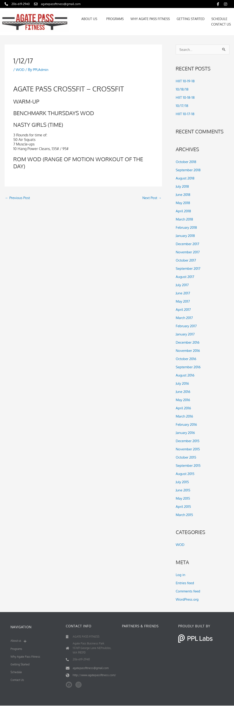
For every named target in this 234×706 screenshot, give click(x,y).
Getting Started (191, 19)
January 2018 (186, 236)
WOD (20, 69)
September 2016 (189, 367)
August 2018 (186, 178)
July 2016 (183, 383)
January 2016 (186, 433)
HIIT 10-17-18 (185, 114)
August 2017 (185, 277)
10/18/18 (182, 89)
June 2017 (183, 293)
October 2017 (187, 260)
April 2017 (183, 309)
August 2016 (186, 375)
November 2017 (189, 252)
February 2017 (187, 326)
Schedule (219, 19)
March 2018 (185, 219)
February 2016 (187, 424)
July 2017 (183, 285)
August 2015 (186, 474)
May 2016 (183, 400)
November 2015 (189, 449)
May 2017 (183, 301)
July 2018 (183, 186)
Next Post (151, 198)
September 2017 (189, 268)
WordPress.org (188, 599)
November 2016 (189, 350)
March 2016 (185, 416)
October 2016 (187, 359)
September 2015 (189, 465)
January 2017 (186, 334)
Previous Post (18, 198)
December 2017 (189, 244)
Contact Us (221, 24)
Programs (115, 19)
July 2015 (183, 482)
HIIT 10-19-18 (185, 81)
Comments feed (189, 591)
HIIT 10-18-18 (185, 98)
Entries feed (185, 583)
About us (90, 19)
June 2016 (183, 391)
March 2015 (185, 515)
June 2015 (183, 490)
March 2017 (185, 318)
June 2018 (183, 194)
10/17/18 (182, 106)
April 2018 (184, 211)
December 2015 (189, 441)
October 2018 (187, 162)
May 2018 (183, 203)
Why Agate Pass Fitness (150, 19)
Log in (181, 575)
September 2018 (189, 170)
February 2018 (187, 227)
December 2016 (189, 342)
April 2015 (184, 506)
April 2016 (184, 408)
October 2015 (187, 457)
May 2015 (183, 498)
